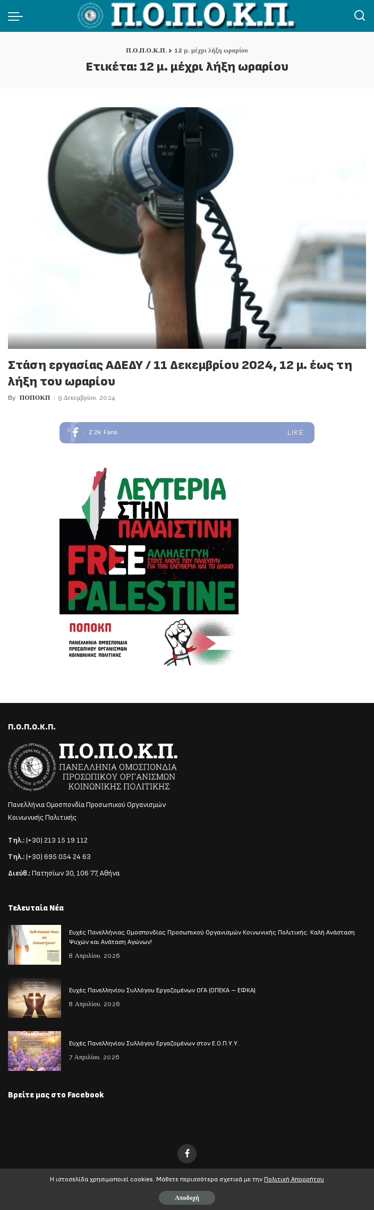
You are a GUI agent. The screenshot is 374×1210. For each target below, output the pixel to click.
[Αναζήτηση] (359, 16)
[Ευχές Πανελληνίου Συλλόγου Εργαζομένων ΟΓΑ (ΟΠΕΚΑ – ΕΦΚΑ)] (34, 998)
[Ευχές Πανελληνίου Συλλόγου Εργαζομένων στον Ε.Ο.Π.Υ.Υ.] (34, 1051)
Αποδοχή (187, 1198)
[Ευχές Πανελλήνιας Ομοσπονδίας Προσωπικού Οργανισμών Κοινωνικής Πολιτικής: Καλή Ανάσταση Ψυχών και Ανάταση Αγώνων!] (34, 945)
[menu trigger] (18, 16)
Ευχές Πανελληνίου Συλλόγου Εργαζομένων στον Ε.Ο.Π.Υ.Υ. (154, 1044)
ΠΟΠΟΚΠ (35, 397)
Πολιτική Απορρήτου (294, 1179)
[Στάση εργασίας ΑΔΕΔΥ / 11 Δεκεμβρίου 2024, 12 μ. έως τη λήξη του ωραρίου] (187, 227)
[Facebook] (187, 1153)
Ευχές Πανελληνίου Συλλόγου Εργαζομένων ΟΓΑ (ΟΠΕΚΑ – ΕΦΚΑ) (162, 990)
